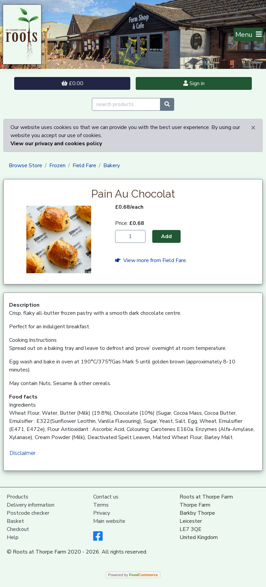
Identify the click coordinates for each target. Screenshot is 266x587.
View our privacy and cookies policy (56, 143)
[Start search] (167, 104)
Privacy (101, 513)
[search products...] (126, 104)
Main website (109, 521)
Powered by (133, 575)
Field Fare (84, 165)
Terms (101, 505)
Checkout (18, 529)
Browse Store (25, 165)
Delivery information (30, 505)
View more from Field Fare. (151, 260)
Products (17, 497)
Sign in (194, 83)
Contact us (105, 497)
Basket (15, 521)
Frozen (57, 165)
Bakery (111, 165)
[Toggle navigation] (249, 34)
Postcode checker (28, 513)
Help (13, 537)
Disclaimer (22, 453)
